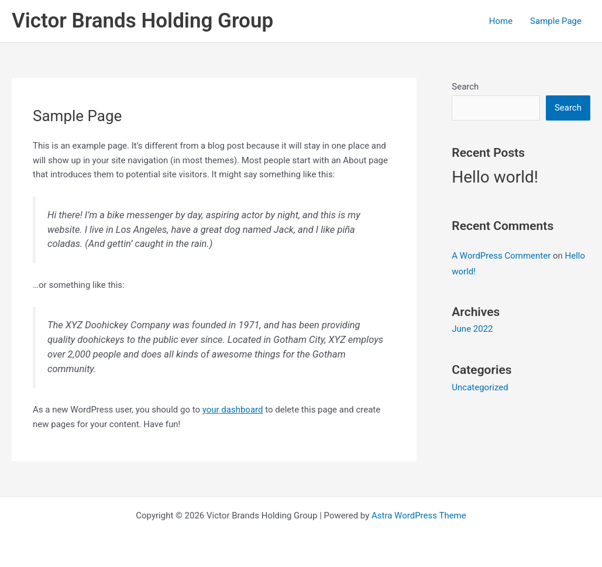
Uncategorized (480, 387)
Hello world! (495, 177)
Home (500, 21)
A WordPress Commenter (501, 255)
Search (465, 86)
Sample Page (556, 21)
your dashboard (232, 409)
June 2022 (472, 329)
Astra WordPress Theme (418, 515)
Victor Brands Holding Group (142, 21)
